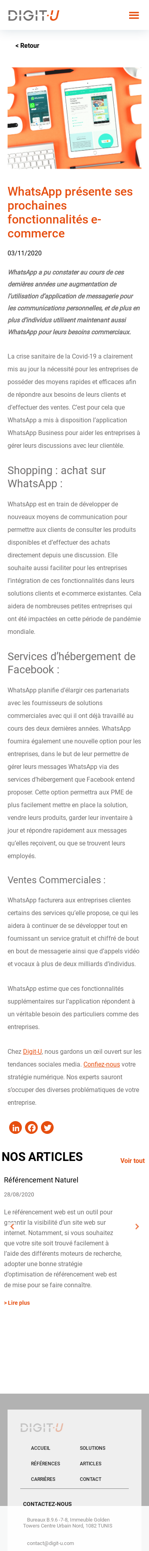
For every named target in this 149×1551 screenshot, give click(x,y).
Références (45, 1464)
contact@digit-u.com (50, 1543)
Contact (90, 1479)
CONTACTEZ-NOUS (47, 1504)
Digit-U (32, 1051)
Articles (90, 1464)
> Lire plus (17, 1303)
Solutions (92, 1448)
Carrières (43, 1479)
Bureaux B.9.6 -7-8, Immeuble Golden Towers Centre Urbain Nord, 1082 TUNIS (67, 1522)
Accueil (40, 1448)
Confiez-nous (101, 1064)
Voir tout (132, 1161)
